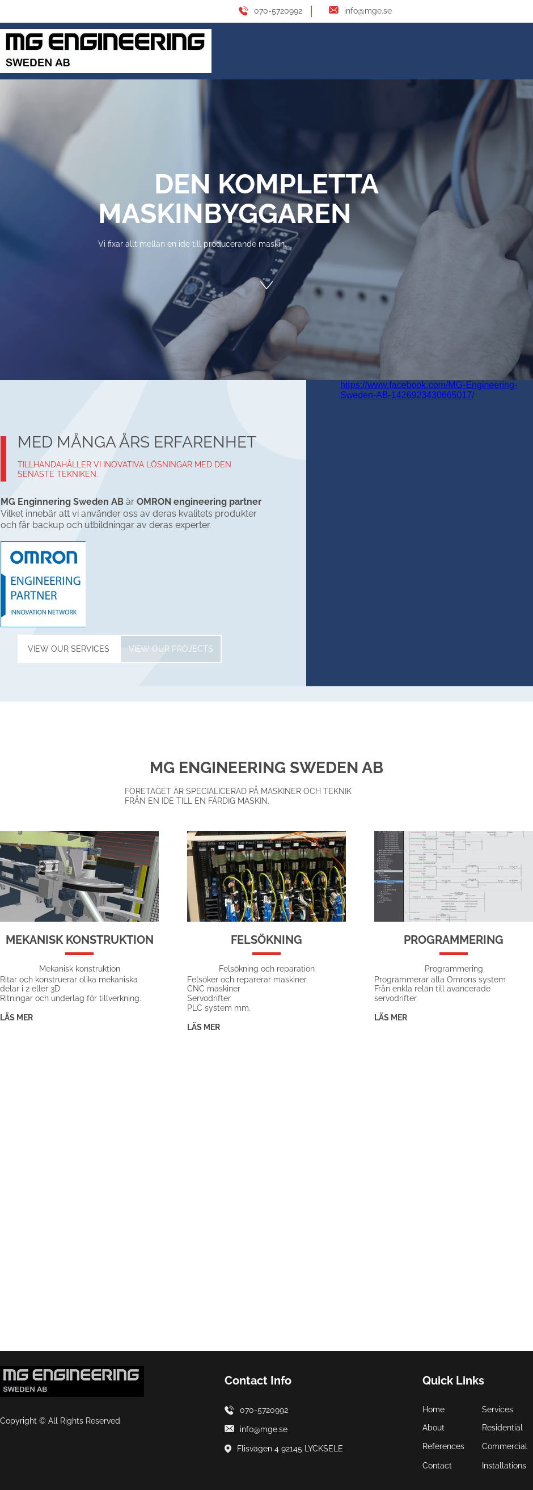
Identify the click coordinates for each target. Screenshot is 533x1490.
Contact (437, 1465)
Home (433, 1409)
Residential (502, 1427)
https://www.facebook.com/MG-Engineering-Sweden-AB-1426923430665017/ (428, 390)
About (433, 1427)
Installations (504, 1465)
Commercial (504, 1446)
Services (497, 1409)
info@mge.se (368, 10)
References (443, 1446)
